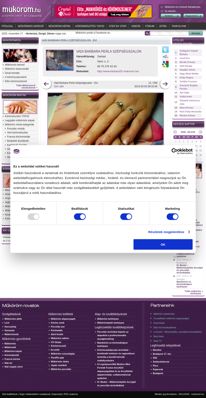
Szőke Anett (186, 96)
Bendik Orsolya (187, 62)
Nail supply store (14, 366)
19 (200, 151)
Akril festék (57, 334)
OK (163, 244)
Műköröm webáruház (164, 314)
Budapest (182, 262)
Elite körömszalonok (16, 81)
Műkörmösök (12, 334)
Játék (163, 26)
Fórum (149, 26)
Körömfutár (159, 323)
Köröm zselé (57, 322)
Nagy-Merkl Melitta (189, 73)
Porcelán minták (16, 128)
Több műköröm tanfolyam (193, 292)
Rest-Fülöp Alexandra (190, 111)
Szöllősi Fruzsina (188, 81)
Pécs (155, 365)
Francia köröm (12, 359)
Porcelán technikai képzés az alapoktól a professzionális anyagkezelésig (113, 335)
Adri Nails (184, 92)
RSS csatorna (71, 394)
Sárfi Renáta (186, 66)
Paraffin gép (57, 357)
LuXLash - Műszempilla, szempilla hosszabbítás (177, 332)
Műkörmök (10, 347)
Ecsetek (55, 350)
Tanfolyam (179, 26)
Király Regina (186, 77)
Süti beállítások (10, 394)
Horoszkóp (10, 326)
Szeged (181, 279)
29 (175, 141)
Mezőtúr (157, 350)
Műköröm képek (59, 26)
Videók (135, 26)
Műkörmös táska (60, 361)
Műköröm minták (14, 95)
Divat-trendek (12, 73)
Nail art (8, 363)
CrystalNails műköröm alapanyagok (171, 318)
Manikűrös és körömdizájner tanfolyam (184, 284)
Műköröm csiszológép (63, 353)
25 (196, 155)
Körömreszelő (58, 346)
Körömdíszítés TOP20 (89, 26)
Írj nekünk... (171, 11)
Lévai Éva (185, 58)
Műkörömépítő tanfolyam (110, 322)
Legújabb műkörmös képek (20, 120)
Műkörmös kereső (31, 26)
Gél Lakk (59, 86)
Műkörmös (10, 343)
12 (200, 146)
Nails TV (157, 341)
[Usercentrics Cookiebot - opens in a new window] (175, 151)
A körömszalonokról (16, 77)
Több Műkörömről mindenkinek (26, 86)
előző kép (46, 84)
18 (196, 151)
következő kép (165, 84)
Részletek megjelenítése (166, 232)
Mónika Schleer (187, 115)
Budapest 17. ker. (162, 354)
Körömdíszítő (12, 355)
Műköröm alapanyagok (63, 319)
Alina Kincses (186, 107)
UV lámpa (56, 342)
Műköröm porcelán (61, 369)
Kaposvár (158, 369)
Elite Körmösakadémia (164, 327)
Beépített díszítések (18, 140)
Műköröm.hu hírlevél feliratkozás (182, 7)
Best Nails (158, 336)
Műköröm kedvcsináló (17, 68)
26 (200, 155)
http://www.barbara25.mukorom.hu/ (118, 71)
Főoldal (7, 26)
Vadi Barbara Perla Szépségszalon (108, 51)
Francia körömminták (18, 136)
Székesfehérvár (161, 361)
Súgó (22, 394)
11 (196, 146)
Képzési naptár (184, 124)
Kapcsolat (57, 394)
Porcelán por (58, 326)
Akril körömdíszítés (17, 132)
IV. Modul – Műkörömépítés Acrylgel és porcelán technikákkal (190, 269)
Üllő (155, 358)
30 (179, 141)
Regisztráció (191, 15)
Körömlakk (57, 330)
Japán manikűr (59, 365)
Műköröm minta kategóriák (19, 124)
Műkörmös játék (13, 319)
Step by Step (117, 26)
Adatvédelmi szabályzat (38, 394)
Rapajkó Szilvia (187, 69)
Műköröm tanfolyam (108, 319)
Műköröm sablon (60, 338)
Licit (7, 322)
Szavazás (10, 330)
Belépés (169, 15)
